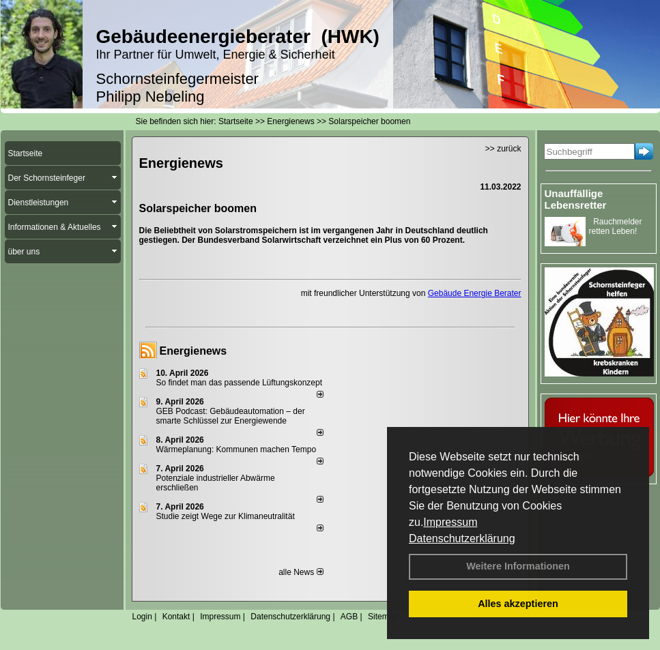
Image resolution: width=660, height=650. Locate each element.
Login (142, 616)
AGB (349, 616)
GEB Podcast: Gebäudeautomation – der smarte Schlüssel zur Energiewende (230, 416)
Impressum (450, 522)
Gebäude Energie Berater (474, 293)
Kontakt (176, 616)
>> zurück (503, 148)
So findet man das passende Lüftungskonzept (239, 382)
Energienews (193, 351)
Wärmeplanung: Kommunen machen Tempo (236, 449)
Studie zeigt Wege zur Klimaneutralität (225, 516)
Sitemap (383, 616)
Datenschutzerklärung (462, 538)
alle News (300, 572)
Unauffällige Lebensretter (576, 199)
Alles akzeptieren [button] (518, 603)
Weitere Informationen (518, 566)
